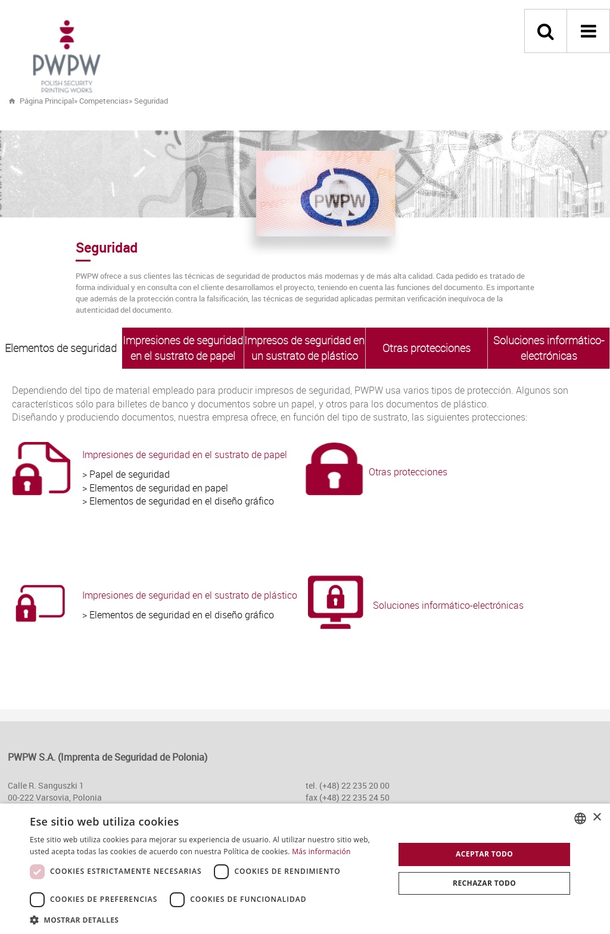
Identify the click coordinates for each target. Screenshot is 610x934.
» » (121, 100)
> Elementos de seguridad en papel (155, 487)
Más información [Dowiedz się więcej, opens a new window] (321, 851)
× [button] (596, 817)
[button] (207, 919)
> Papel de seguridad (126, 474)
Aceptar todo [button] (484, 854)
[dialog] (305, 869)
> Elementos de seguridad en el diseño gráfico (178, 501)
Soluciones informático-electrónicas (448, 605)
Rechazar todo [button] (484, 883)
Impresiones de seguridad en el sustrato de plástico (189, 595)
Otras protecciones (408, 471)
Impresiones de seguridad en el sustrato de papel (184, 454)
